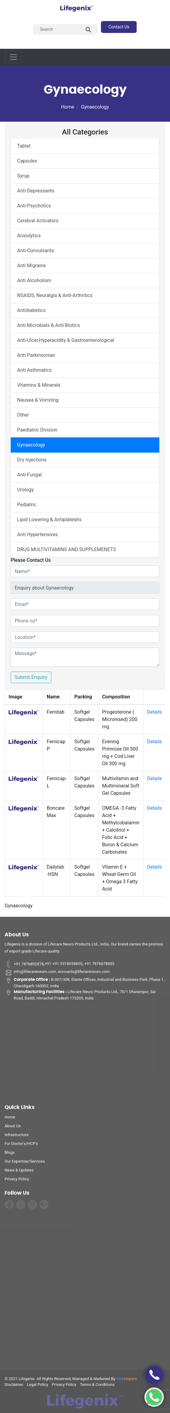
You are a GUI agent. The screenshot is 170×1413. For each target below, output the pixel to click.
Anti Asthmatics (34, 370)
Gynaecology (95, 107)
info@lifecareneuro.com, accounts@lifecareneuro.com (57, 975)
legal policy (37, 1386)
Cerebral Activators (37, 221)
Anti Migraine (31, 265)
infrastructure (16, 1136)
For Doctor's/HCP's (21, 1145)
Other (23, 415)
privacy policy (17, 1180)
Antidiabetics (31, 310)
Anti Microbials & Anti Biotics (48, 325)
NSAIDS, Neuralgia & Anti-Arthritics (54, 295)
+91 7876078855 (98, 965)
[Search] (65, 29)
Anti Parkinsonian (36, 355)
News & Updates (19, 1172)
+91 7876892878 (24, 965)
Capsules (27, 161)
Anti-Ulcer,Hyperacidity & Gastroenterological (65, 340)
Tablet (24, 146)
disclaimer (14, 1386)
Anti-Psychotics (34, 206)
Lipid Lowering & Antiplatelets (49, 519)
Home (67, 107)
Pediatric (26, 504)
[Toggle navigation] (13, 57)
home (10, 1119)
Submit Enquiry (31, 677)
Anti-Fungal (29, 475)
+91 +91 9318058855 (63, 965)
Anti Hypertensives (37, 534)
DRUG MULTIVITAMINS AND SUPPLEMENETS (66, 549)
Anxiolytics (29, 235)
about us (13, 1127)
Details (154, 712)
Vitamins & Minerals (38, 385)
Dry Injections (32, 460)
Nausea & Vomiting (38, 400)
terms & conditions (97, 1386)
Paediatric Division (37, 430)
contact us (118, 26)
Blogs (10, 1154)
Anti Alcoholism (34, 280)
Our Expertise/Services (25, 1163)
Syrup (23, 176)
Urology (25, 490)
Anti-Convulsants (35, 250)
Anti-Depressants (35, 191)
